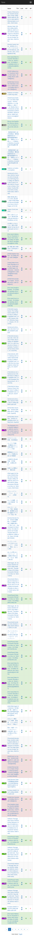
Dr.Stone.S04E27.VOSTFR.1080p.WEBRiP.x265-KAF (13, 908)
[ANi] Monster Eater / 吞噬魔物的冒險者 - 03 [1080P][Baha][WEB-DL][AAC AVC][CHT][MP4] (13, 783)
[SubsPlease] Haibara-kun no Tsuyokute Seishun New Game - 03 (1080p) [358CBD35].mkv (13, 840)
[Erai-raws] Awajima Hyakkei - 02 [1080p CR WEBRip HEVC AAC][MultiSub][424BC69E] (13, 291)
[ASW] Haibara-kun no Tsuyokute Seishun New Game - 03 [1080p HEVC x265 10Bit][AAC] (13, 75)
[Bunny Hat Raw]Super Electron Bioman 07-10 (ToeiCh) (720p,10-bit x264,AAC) (13, 125)
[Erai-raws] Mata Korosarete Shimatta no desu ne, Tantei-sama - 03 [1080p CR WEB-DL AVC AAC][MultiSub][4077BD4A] (13, 697)
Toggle (20, 934)
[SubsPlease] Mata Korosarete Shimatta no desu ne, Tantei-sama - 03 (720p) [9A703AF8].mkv (13, 645)
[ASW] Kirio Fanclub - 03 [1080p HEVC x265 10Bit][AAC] (13, 799)
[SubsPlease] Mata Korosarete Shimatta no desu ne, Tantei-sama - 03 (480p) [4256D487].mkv (13, 656)
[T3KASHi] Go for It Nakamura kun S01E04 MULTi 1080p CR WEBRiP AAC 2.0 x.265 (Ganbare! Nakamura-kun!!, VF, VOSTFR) (13, 377)
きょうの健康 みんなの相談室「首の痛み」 (13, 502)
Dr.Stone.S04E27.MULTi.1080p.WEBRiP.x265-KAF (13, 792)
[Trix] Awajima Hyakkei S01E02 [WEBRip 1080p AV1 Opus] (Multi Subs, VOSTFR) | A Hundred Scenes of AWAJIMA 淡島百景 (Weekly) (13, 810)
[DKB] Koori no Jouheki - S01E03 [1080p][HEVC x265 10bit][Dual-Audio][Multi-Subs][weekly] (13, 760)
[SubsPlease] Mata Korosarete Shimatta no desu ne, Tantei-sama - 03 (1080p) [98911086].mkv (13, 599)
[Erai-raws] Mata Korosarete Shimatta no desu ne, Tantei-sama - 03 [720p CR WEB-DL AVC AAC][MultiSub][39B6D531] (13, 683)
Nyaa (3, 2)
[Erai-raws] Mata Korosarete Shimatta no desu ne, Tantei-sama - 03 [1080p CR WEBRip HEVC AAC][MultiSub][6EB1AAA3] (13, 62)
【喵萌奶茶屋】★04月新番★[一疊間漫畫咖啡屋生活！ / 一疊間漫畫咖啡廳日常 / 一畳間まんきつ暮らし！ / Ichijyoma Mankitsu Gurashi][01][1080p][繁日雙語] (13, 139)
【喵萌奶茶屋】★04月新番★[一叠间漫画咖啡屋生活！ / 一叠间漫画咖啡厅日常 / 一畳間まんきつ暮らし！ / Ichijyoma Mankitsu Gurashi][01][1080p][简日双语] (13, 157)
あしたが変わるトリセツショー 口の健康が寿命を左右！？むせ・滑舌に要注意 (13, 555)
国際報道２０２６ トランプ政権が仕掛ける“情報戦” (13, 454)
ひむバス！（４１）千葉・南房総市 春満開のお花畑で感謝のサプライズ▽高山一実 (13, 511)
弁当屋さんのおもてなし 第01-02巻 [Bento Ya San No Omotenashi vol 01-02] (13, 227)
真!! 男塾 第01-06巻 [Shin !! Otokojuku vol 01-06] (13, 248)
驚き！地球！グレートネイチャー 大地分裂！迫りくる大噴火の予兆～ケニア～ (13, 731)
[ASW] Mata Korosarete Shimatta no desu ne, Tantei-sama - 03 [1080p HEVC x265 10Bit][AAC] (13, 85)
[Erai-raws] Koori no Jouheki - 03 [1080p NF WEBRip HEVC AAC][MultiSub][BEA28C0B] (13, 302)
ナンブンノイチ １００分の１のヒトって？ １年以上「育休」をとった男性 (13, 545)
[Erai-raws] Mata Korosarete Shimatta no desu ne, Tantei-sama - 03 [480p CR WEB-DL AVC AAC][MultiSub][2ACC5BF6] (13, 668)
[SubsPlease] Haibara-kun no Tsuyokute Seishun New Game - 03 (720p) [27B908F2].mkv (13, 883)
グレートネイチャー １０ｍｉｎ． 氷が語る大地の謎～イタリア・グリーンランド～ (13, 634)
